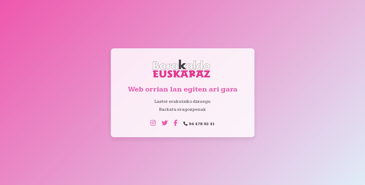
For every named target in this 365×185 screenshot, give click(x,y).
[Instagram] (153, 123)
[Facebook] (175, 123)
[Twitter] (165, 123)
